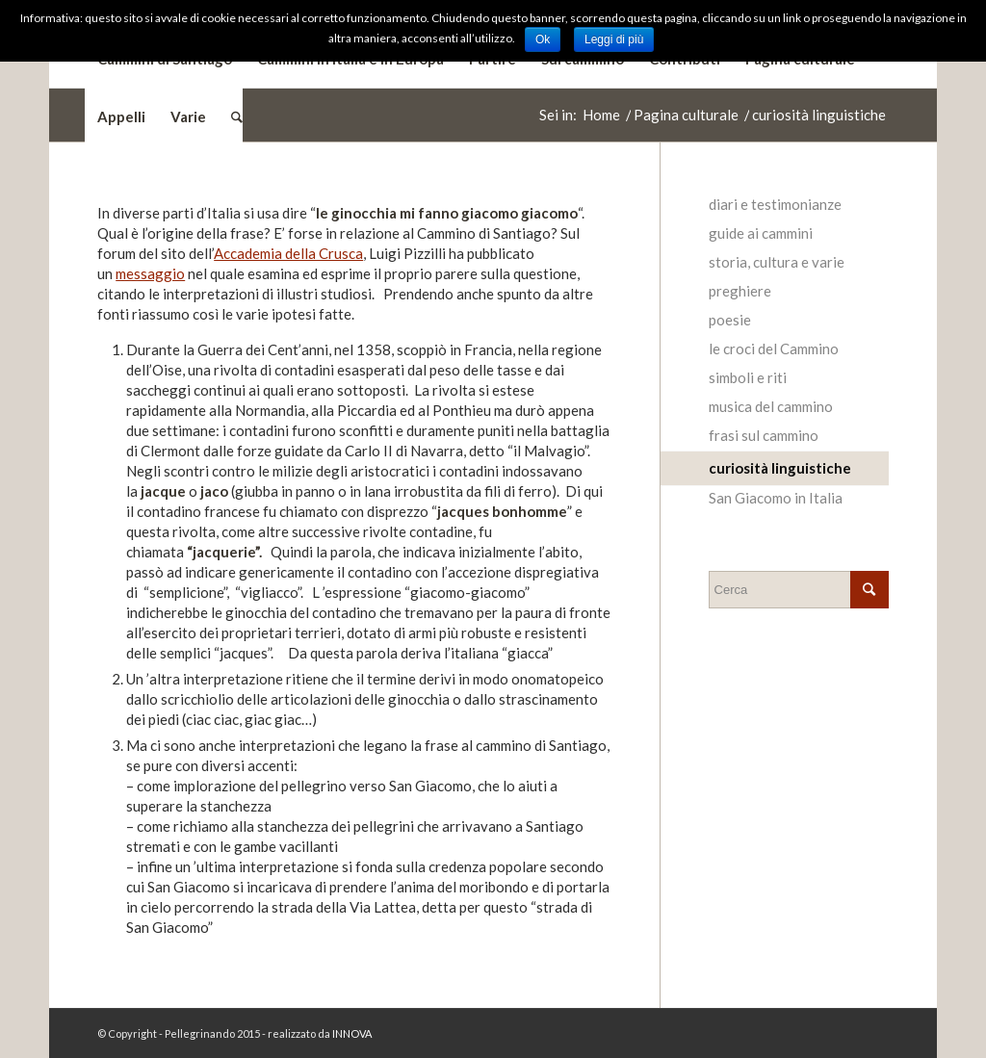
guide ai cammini (761, 233)
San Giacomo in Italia (776, 497)
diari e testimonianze (775, 204)
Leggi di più (613, 39)
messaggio (150, 273)
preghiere (740, 290)
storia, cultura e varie (776, 262)
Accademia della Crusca (288, 253)
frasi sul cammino (763, 435)
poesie (730, 319)
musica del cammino (771, 406)
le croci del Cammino (774, 348)
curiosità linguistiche (780, 468)
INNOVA (352, 1033)
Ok (542, 39)
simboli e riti (748, 377)
